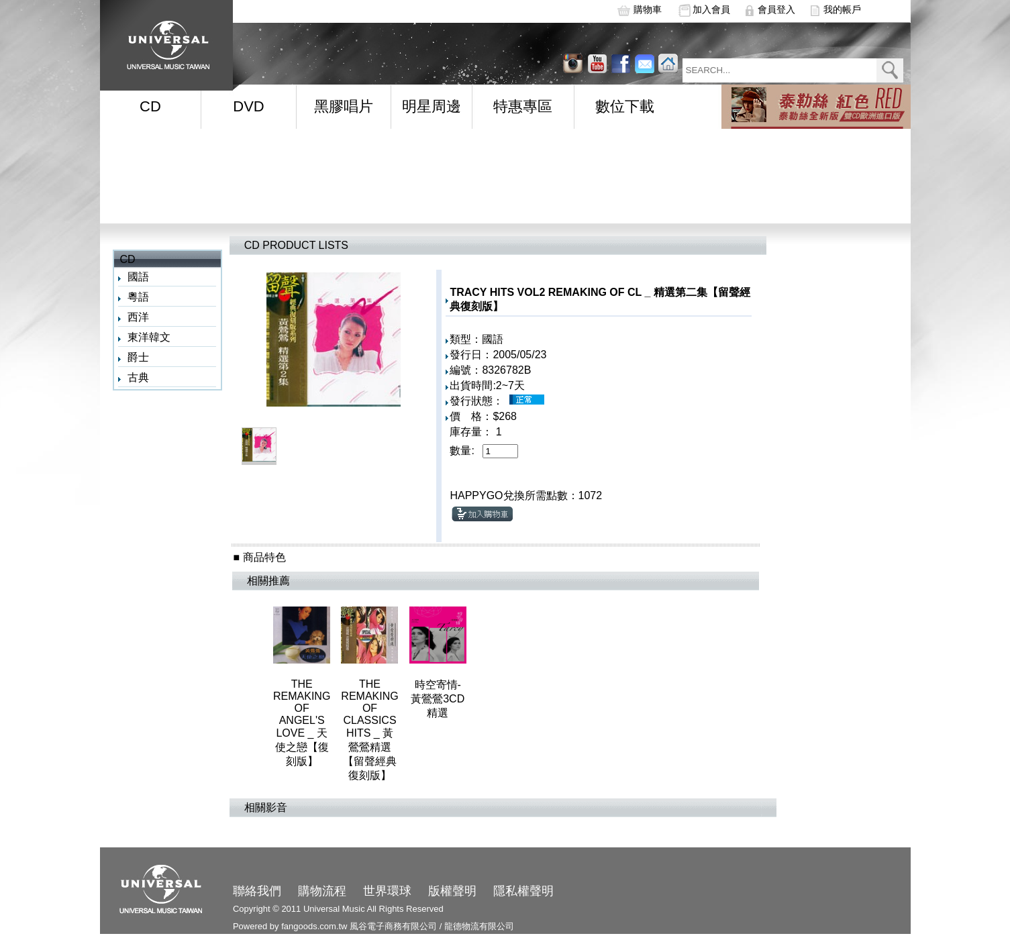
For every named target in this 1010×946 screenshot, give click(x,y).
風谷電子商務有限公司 (393, 926)
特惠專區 (522, 106)
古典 (138, 377)
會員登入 (776, 9)
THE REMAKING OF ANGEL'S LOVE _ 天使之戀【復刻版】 (301, 722)
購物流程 (322, 891)
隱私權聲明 (523, 891)
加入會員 (711, 9)
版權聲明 (452, 891)
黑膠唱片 (343, 106)
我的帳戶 (842, 9)
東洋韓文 (149, 337)
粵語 (138, 297)
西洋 (138, 317)
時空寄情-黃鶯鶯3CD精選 (437, 699)
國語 (138, 276)
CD (150, 106)
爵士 (138, 357)
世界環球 (387, 891)
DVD (248, 106)
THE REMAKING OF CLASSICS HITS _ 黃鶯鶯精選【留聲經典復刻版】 (369, 729)
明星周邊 (431, 106)
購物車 (648, 9)
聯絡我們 (257, 891)
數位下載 (624, 106)
